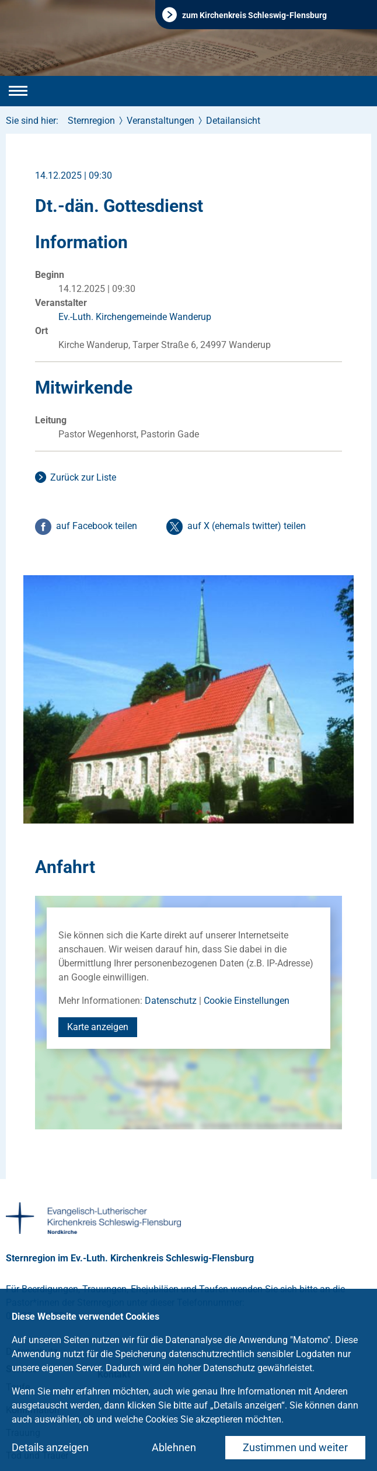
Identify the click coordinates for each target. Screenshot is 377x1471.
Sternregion (91, 120)
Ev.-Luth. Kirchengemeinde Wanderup (134, 316)
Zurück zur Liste (83, 477)
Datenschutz (171, 1000)
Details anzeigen (50, 1447)
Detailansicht (233, 120)
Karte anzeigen (97, 1026)
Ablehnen (174, 1447)
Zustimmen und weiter (295, 1447)
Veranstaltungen (160, 120)
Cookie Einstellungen (246, 1000)
